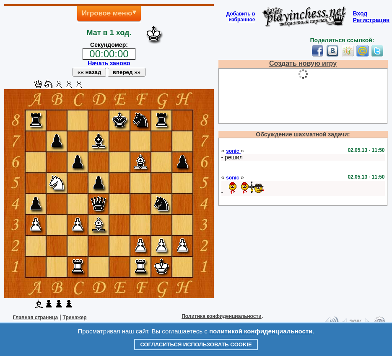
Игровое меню (107, 13)
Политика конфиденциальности (222, 316)
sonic (233, 151)
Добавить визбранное (240, 17)
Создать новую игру (303, 63)
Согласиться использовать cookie (196, 344)
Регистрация (371, 20)
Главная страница (35, 317)
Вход (360, 13)
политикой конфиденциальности (260, 331)
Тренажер (75, 317)
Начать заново (109, 63)
